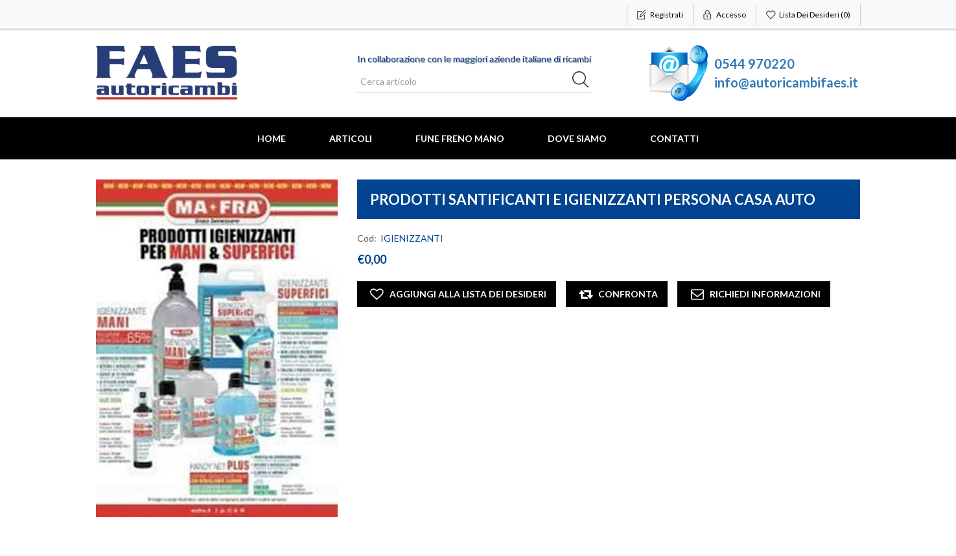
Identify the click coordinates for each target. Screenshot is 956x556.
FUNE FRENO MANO (459, 138)
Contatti (674, 138)
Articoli (350, 138)
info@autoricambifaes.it (786, 82)
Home (271, 138)
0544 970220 (754, 63)
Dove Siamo (577, 138)
